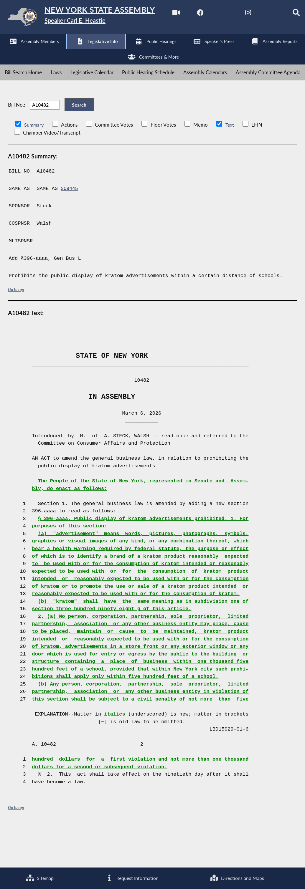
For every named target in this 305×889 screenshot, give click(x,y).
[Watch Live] (6, 50)
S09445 (70, 229)
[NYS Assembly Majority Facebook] (31, 50)
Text (230, 165)
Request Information (131, 878)
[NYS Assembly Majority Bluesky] (104, 50)
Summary (34, 165)
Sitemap (39, 878)
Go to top (16, 329)
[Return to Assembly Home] (91, 18)
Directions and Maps (237, 878)
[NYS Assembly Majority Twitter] (55, 50)
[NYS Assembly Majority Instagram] (80, 50)
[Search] (129, 50)
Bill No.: (16, 142)
